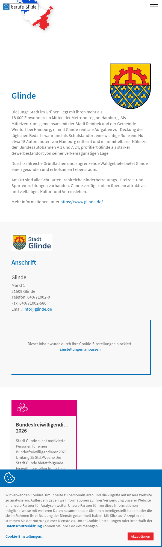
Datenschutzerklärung (23, 525)
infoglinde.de (37, 309)
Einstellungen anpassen (80, 349)
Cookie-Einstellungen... (25, 536)
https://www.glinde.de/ (81, 201)
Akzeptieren (140, 536)
